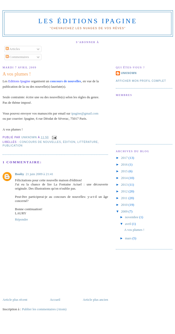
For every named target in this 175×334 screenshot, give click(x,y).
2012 (124, 191)
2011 (124, 198)
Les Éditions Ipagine (87, 21)
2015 (124, 171)
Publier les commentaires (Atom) (44, 309)
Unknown (129, 73)
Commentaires (17, 57)
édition (69, 142)
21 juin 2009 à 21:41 (39, 174)
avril (128, 224)
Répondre (21, 219)
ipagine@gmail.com (84, 113)
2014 (124, 178)
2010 (124, 205)
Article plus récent (15, 300)
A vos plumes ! (134, 230)
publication (13, 145)
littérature (87, 142)
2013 (124, 184)
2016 (124, 164)
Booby (19, 174)
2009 (124, 211)
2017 (124, 158)
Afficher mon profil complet (141, 80)
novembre (132, 217)
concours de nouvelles (40, 142)
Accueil (55, 300)
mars (129, 238)
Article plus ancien (95, 300)
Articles (13, 49)
